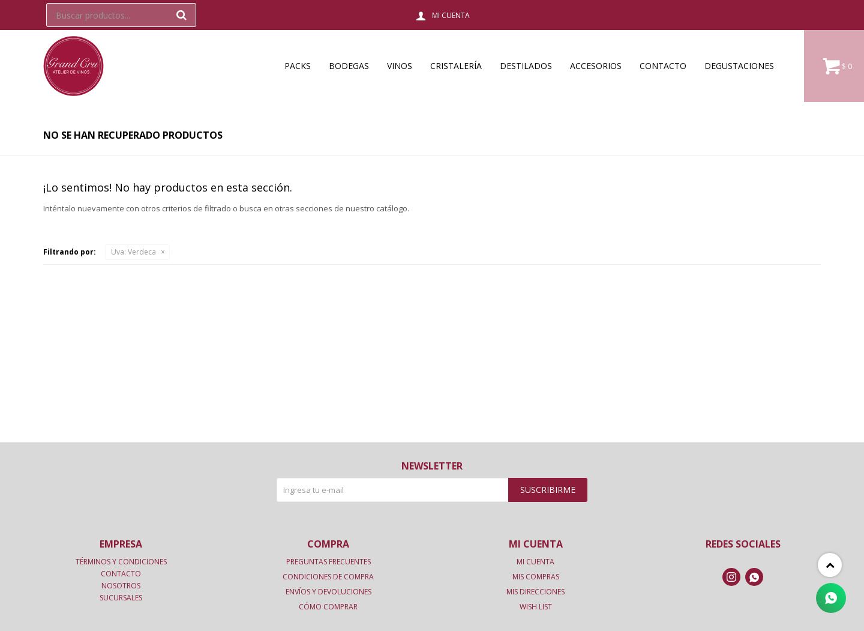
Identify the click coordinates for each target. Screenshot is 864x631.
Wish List (536, 607)
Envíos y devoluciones (328, 592)
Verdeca (133, 252)
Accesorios (596, 65)
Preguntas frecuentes (328, 562)
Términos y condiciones (121, 562)
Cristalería (456, 65)
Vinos (399, 65)
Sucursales (121, 598)
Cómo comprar (328, 607)
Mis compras (535, 577)
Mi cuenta (535, 562)
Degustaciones (739, 65)
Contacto (663, 65)
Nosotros (120, 586)
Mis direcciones (535, 592)
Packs (297, 65)
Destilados (526, 65)
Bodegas (349, 65)
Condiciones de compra (328, 577)
